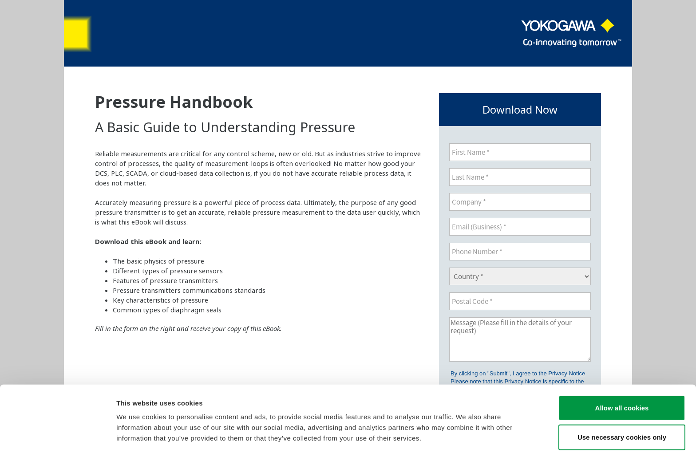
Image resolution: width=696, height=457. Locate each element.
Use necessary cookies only (621, 410)
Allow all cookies (622, 380)
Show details (465, 439)
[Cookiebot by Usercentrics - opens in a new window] (57, 439)
